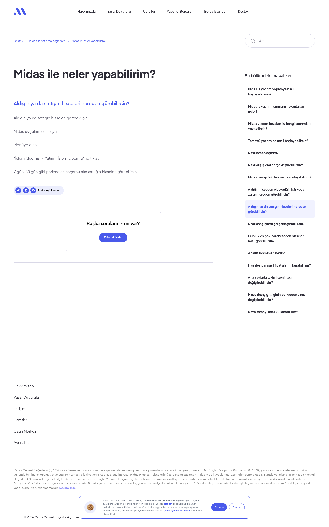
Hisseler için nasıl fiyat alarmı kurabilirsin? (279, 265)
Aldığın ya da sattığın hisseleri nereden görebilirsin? (277, 209)
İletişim (20, 408)
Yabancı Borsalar (179, 11)
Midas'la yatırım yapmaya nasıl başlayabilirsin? (271, 91)
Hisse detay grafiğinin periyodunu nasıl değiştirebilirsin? (277, 297)
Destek (243, 11)
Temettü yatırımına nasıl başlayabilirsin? (278, 140)
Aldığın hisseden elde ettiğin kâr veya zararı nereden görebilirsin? (276, 191)
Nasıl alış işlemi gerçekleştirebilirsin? (275, 165)
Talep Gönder (113, 237)
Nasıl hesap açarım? (263, 152)
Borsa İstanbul (215, 11)
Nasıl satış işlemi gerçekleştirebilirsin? (276, 223)
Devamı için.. (67, 488)
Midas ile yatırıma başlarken (47, 41)
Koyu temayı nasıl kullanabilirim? (273, 311)
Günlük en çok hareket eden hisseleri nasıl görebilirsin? (276, 238)
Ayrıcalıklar (23, 442)
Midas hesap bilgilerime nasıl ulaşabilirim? (279, 177)
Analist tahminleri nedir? (266, 253)
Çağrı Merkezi (25, 431)
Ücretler (149, 11)
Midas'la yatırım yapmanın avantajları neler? (276, 108)
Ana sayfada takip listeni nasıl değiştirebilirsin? (270, 280)
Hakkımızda (86, 11)
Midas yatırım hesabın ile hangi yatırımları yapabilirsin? (279, 126)
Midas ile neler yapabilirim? (88, 41)
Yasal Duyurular (119, 11)
